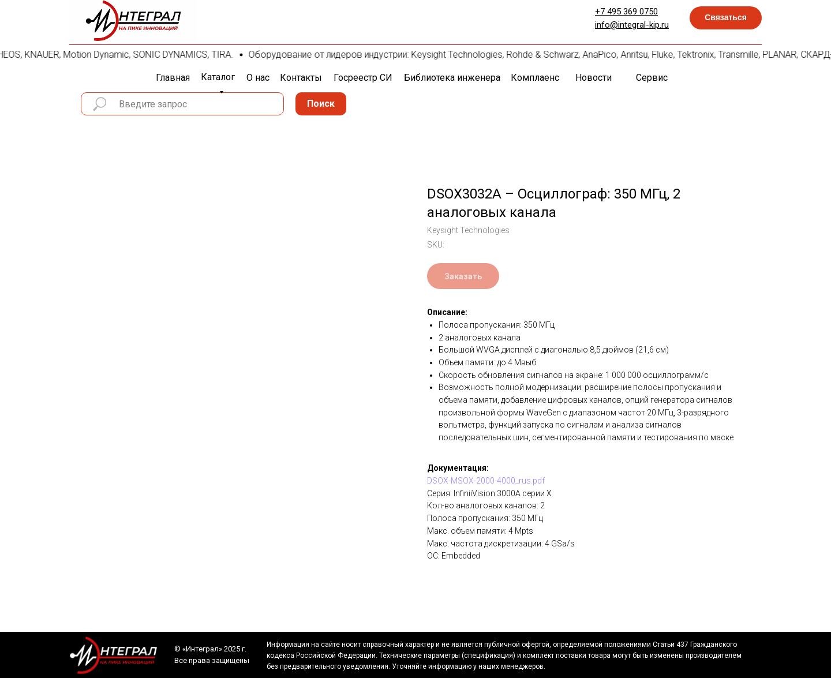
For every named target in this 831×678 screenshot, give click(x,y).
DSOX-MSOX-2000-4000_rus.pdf (486, 480)
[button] (726, 17)
